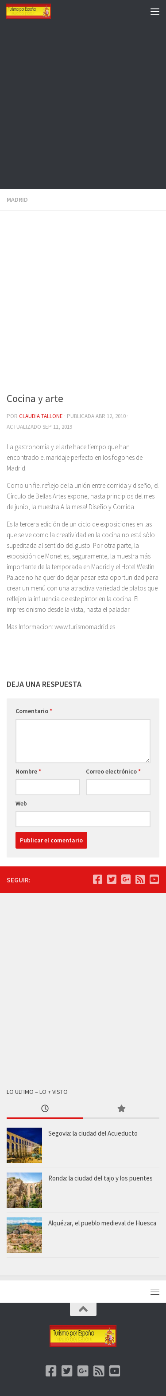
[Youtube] (154, 879)
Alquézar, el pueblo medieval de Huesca (102, 1223)
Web (21, 803)
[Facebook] (97, 879)
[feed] (140, 879)
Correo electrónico (113, 771)
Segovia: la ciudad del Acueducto (93, 1133)
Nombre (28, 771)
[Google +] (125, 879)
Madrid (17, 199)
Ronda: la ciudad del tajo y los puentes (100, 1178)
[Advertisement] (83, 105)
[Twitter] (111, 879)
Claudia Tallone (41, 416)
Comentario (33, 711)
